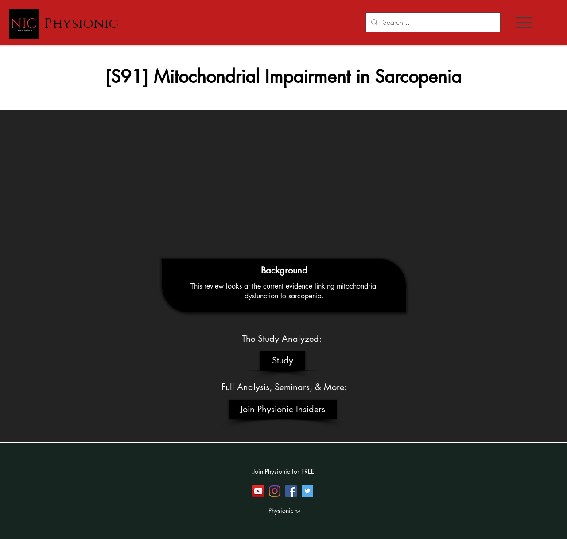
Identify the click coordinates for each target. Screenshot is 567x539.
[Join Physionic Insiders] (283, 409)
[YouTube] (258, 491)
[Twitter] (307, 491)
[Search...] (432, 22)
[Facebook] (291, 491)
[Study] (282, 360)
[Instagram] (274, 491)
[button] (524, 22)
